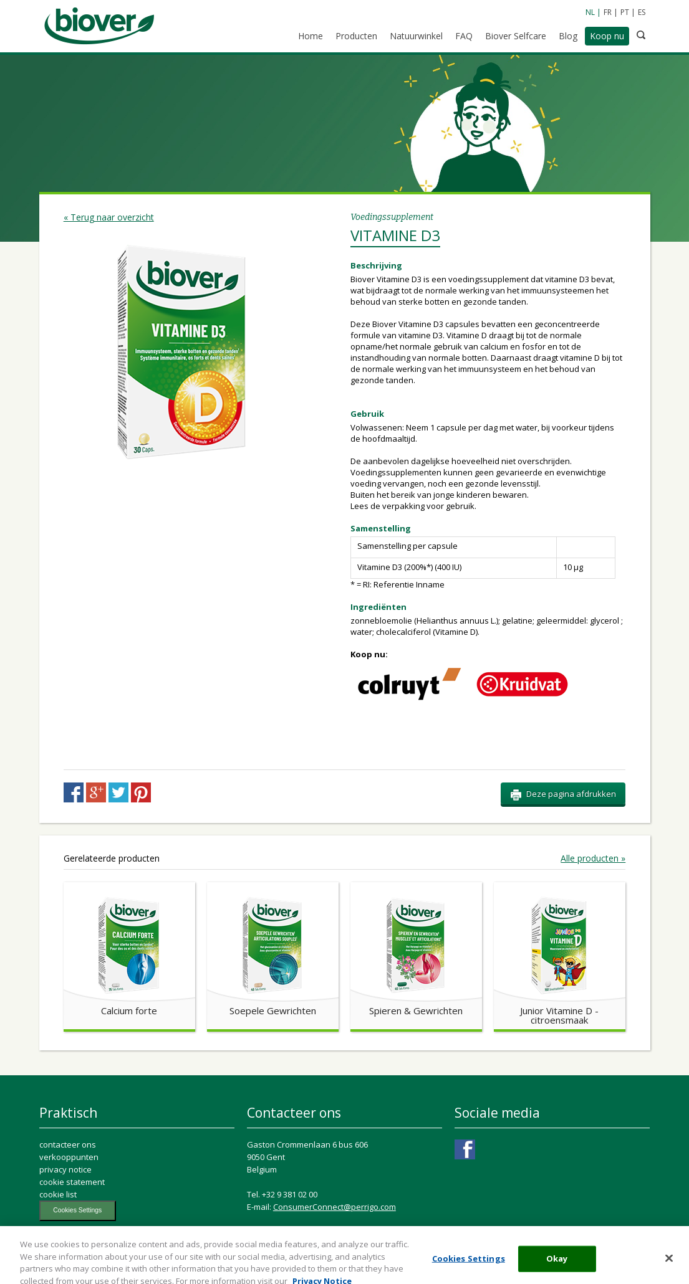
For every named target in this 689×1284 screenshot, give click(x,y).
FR (608, 12)
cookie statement (72, 1181)
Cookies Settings (77, 1210)
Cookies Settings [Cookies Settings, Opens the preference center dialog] (468, 1265)
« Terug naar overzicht (109, 217)
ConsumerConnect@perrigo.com (334, 1206)
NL (590, 12)
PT (624, 12)
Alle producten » (593, 858)
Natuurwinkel (416, 36)
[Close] (669, 1265)
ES (641, 12)
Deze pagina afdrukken (563, 794)
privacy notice (65, 1169)
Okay (557, 1265)
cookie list (58, 1194)
